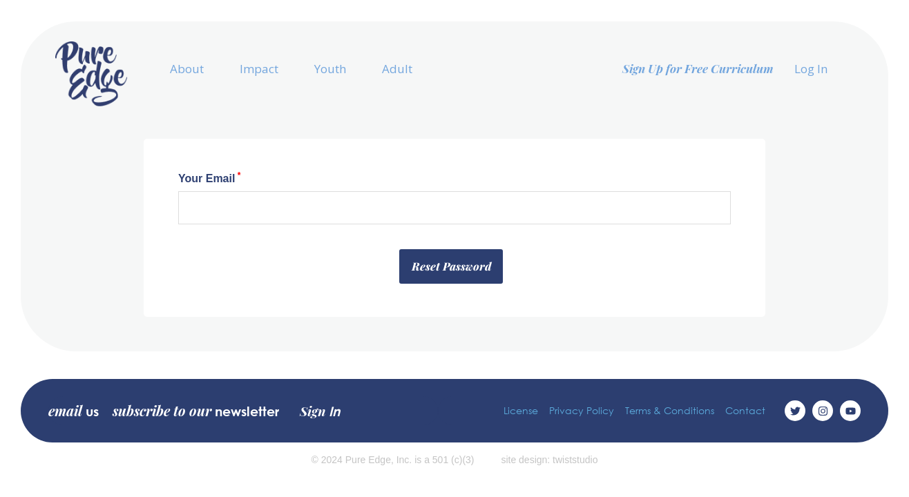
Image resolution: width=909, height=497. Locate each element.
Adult (397, 69)
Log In (810, 69)
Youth (330, 69)
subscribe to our (196, 410)
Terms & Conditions (669, 410)
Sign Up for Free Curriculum (698, 68)
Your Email (209, 177)
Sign (320, 410)
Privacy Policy (581, 410)
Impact (259, 69)
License (521, 410)
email (73, 410)
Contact (745, 410)
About (187, 69)
